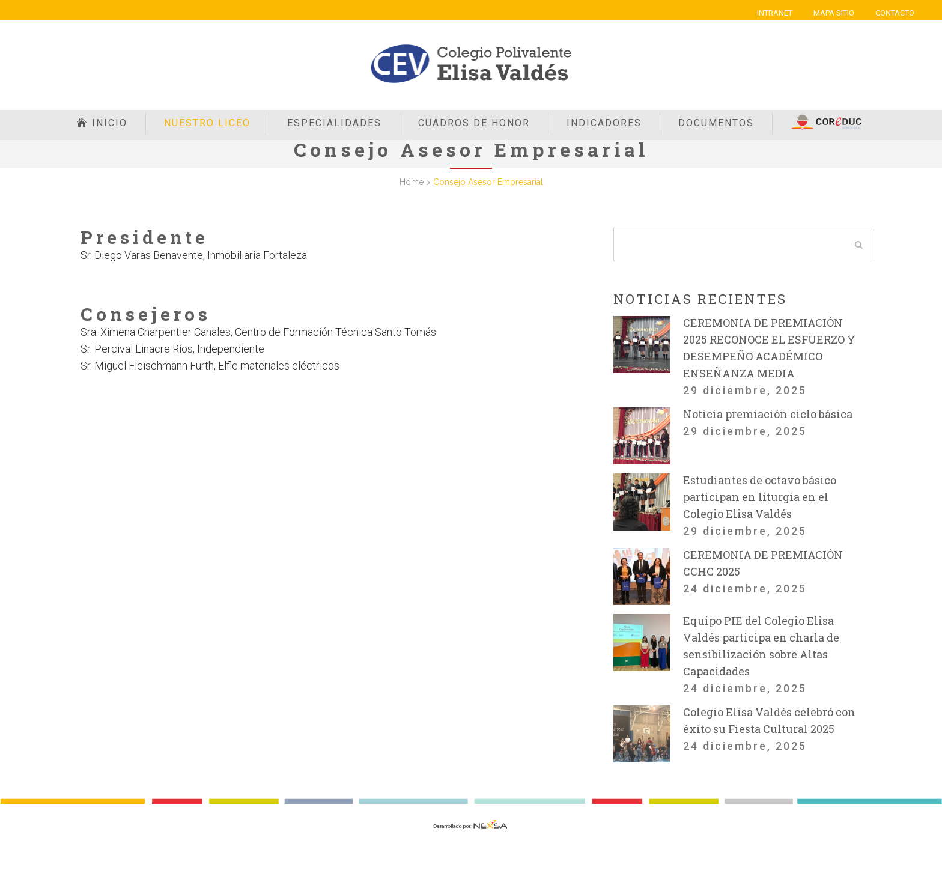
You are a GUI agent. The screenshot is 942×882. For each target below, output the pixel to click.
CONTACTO (894, 12)
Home (412, 182)
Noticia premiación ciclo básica (767, 414)
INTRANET (774, 12)
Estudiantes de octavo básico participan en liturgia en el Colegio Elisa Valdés (759, 497)
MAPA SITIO (833, 12)
